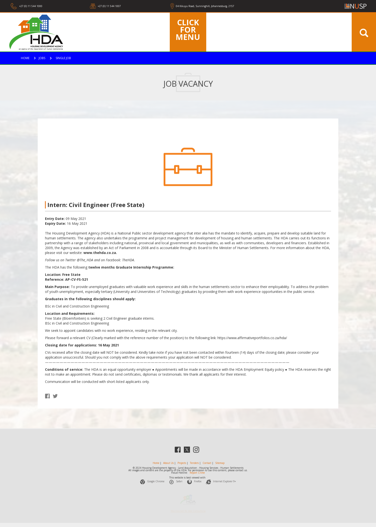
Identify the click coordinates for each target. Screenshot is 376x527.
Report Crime (197, 476)
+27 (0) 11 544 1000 (30, 6)
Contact (207, 466)
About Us (168, 466)
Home (156, 466)
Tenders (194, 466)
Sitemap (219, 466)
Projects (182, 466)
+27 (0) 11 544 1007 (109, 6)
